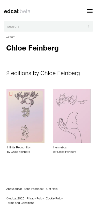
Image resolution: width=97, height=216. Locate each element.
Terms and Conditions (20, 203)
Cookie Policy (54, 198)
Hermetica (59, 147)
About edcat (14, 189)
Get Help (52, 189)
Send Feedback (34, 189)
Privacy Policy (35, 198)
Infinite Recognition (19, 147)
